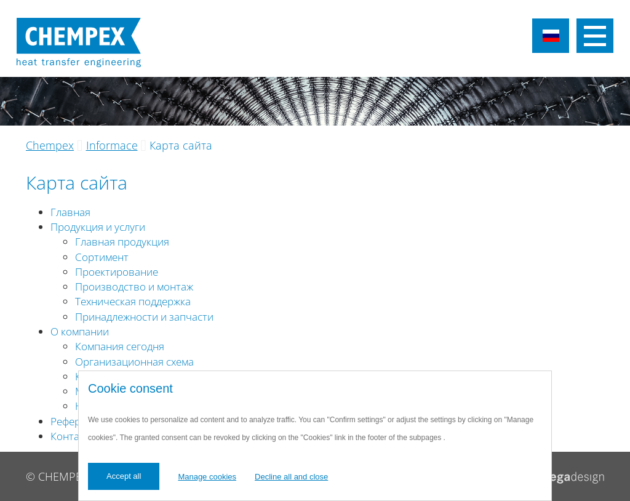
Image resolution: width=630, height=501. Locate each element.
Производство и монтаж (134, 286)
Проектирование (116, 272)
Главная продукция (122, 241)
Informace (112, 145)
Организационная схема (134, 362)
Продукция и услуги (97, 227)
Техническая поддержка (133, 301)
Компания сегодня (119, 346)
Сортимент (102, 257)
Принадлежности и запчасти (144, 317)
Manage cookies (207, 476)
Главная (70, 212)
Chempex (50, 145)
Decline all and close (291, 476)
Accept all (123, 476)
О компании (79, 331)
